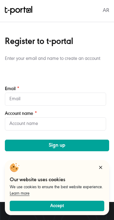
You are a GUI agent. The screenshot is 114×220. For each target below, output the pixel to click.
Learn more (19, 194)
